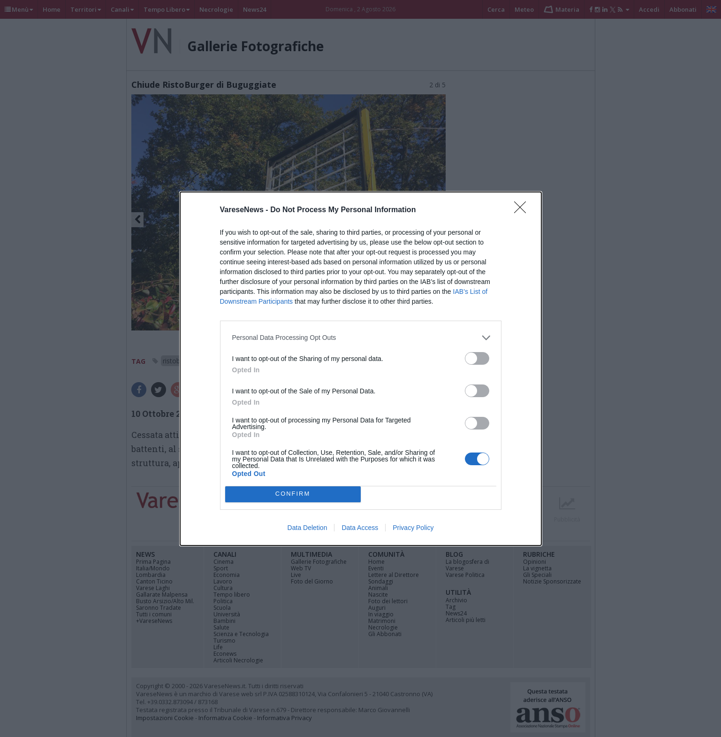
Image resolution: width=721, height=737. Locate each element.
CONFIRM (293, 494)
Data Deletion (307, 527)
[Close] (523, 210)
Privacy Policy (413, 527)
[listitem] (360, 338)
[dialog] (360, 368)
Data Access (360, 527)
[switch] (477, 358)
